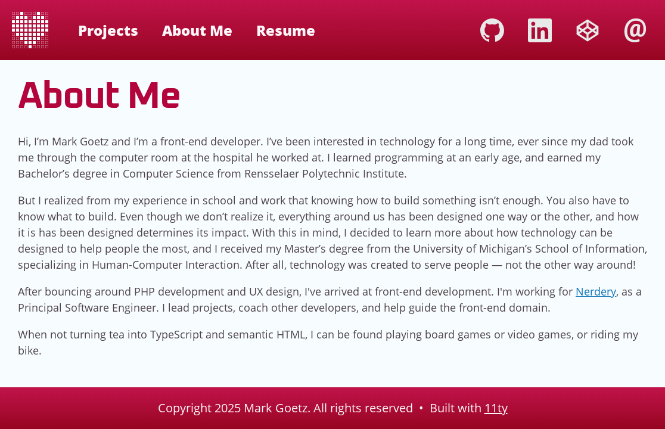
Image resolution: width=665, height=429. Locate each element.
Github (492, 30)
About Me (197, 30)
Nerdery (596, 291)
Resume (285, 30)
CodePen (587, 30)
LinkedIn (540, 30)
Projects (108, 30)
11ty (496, 408)
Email (635, 30)
